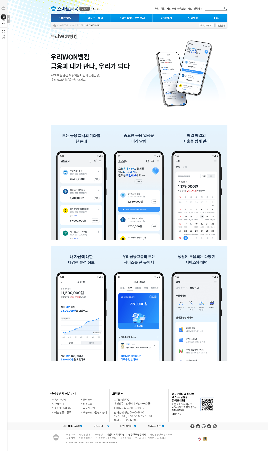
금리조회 (87, 399)
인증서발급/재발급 (62, 408)
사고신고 (70, 438)
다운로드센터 (95, 18)
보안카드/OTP (143, 403)
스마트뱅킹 (64, 18)
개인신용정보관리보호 (161, 434)
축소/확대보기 (206, 25)
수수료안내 (58, 404)
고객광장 (98, 434)
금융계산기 (89, 408)
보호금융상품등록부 (106, 438)
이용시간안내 (59, 399)
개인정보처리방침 (116, 434)
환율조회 (87, 404)
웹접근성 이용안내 (157, 438)
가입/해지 (166, 18)
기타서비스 (99, 426)
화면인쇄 (221, 25)
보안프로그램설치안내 (95, 412)
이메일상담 (120, 408)
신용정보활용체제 (137, 434)
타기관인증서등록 (61, 412)
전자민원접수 (85, 438)
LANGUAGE (126, 426)
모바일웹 (193, 18)
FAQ (216, 18)
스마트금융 (62, 25)
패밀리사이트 (154, 426)
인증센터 (94, 9)
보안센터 (139, 438)
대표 (71, 426)
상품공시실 (125, 438)
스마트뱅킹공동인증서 (132, 18)
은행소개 (70, 434)
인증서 (129, 403)
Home (54, 25)
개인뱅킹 (119, 403)
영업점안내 (84, 434)
